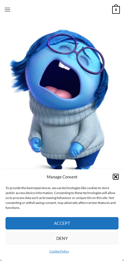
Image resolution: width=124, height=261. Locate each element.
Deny (62, 238)
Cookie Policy (59, 251)
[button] (116, 176)
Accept (62, 223)
